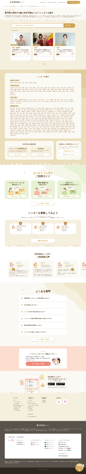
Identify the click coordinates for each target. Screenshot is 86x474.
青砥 (14, 108)
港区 (19, 87)
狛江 (37, 116)
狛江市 (36, 91)
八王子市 (36, 89)
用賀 (29, 131)
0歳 (29, 101)
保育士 (16, 99)
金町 (20, 113)
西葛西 (26, 125)
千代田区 (12, 87)
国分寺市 (24, 91)
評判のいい (12, 103)
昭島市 (59, 89)
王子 (54, 109)
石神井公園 (44, 118)
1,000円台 (71, 99)
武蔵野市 (44, 89)
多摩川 (47, 121)
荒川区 (11, 89)
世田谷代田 (56, 120)
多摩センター (52, 121)
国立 (24, 115)
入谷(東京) (12, 109)
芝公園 (23, 118)
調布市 (63, 89)
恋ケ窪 (16, 116)
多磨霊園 (67, 121)
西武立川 (47, 120)
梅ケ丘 (25, 109)
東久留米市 (49, 91)
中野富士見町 (55, 123)
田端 (44, 121)
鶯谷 (19, 109)
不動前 (45, 128)
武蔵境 (48, 130)
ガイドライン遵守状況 (53, 461)
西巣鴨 (42, 125)
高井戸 (21, 121)
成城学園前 (41, 120)
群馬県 (19, 82)
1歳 (32, 101)
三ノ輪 (34, 130)
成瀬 (73, 123)
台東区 (30, 87)
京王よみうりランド (56, 115)
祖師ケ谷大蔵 (13, 121)
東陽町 (26, 123)
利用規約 (10, 461)
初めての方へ (43, 2)
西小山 (39, 125)
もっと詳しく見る (45, 339)
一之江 (69, 108)
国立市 (28, 91)
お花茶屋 (70, 111)
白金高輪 (65, 131)
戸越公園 (38, 123)
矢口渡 (17, 131)
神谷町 (39, 113)
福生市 (32, 91)
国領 (27, 116)
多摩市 (59, 91)
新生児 (51, 101)
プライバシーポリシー (44, 461)
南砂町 (26, 130)
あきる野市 (72, 91)
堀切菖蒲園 (62, 128)
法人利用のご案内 (61, 2)
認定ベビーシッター (28, 99)
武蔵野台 (61, 130)
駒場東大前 (49, 116)
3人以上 (66, 99)
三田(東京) (19, 130)
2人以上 (61, 99)
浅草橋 (39, 108)
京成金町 (63, 115)
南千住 (30, 130)
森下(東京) (12, 131)
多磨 (63, 121)
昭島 (20, 108)
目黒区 (45, 87)
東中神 (66, 126)
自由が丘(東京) (28, 120)
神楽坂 (11, 113)
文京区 (26, 87)
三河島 (11, 130)
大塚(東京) (18, 111)
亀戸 (45, 113)
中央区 (16, 87)
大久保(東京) (67, 109)
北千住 (60, 113)
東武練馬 (22, 123)
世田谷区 (53, 87)
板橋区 (15, 89)
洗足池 (69, 120)
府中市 (56, 89)
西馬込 (67, 125)
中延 (60, 123)
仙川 (64, 120)
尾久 (46, 111)
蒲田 (23, 113)
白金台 (69, 131)
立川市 (39, 89)
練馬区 (19, 89)
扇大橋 (23, 133)
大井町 (62, 109)
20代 (62, 101)
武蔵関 (52, 130)
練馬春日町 (15, 126)
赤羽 (17, 108)
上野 (16, 109)
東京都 (30, 82)
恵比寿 (51, 109)
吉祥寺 (73, 113)
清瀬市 (44, 91)
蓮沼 (22, 126)
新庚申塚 (16, 133)
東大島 (48, 126)
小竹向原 (31, 116)
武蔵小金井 (38, 130)
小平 (35, 116)
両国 (36, 131)
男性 (55, 99)
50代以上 (71, 101)
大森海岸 (28, 111)
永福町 (37, 109)
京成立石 (12, 116)
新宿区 (23, 87)
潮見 (19, 118)
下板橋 (36, 118)
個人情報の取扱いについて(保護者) (33, 461)
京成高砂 (72, 115)
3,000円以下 (25, 101)
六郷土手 (40, 131)
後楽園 (20, 116)
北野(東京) (65, 113)
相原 (11, 108)
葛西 (15, 113)
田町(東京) (58, 121)
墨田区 (34, 87)
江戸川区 (31, 89)
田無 (41, 121)
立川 (32, 121)
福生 (42, 128)
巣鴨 (37, 120)
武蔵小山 (44, 130)
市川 (66, 108)
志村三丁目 (27, 118)
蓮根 (25, 126)
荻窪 (43, 111)
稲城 (72, 108)
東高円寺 (57, 126)
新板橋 (49, 118)
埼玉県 (23, 82)
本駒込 (67, 128)
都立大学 (46, 123)
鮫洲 (72, 116)
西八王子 (63, 125)
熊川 (27, 115)
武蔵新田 (56, 130)
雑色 (18, 121)
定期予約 (12, 99)
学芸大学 (49, 113)
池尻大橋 (48, 108)
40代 (68, 101)
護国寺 (54, 116)
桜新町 (65, 116)
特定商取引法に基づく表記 (9, 462)
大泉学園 (58, 109)
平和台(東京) (53, 128)
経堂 (14, 115)
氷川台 (40, 126)
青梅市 (52, 89)
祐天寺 (26, 131)
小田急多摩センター (52, 111)
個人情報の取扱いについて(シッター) (20, 461)
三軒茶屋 (16, 118)
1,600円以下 (12, 101)
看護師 (52, 99)
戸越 (30, 123)
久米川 (30, 115)
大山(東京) (33, 111)
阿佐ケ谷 (23, 108)
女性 (58, 99)
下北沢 (39, 118)
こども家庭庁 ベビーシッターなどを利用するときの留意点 (68, 461)
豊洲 (42, 123)
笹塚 (69, 116)
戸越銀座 (34, 123)
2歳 (34, 101)
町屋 (73, 128)
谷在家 (26, 133)
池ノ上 (52, 108)
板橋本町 (62, 108)
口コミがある (18, 103)
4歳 (39, 101)
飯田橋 (43, 108)
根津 (73, 125)
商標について (17, 462)
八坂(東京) (21, 131)
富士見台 (26, 128)
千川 (61, 120)
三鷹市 (48, 89)
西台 (51, 125)
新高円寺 (70, 118)
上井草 (26, 113)
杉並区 (65, 87)
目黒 (69, 130)
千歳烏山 (71, 121)
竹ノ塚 (28, 121)
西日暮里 (58, 125)
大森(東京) (23, 111)
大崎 (72, 109)
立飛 (38, 121)
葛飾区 (26, 89)
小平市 (11, 91)
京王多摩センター (42, 115)
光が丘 (37, 126)
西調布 (54, 125)
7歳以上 (47, 101)
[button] (36, 236)
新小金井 (12, 120)
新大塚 (62, 118)
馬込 (70, 128)
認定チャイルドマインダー (39, 99)
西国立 (30, 125)
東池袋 (44, 126)
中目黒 (67, 123)
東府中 (74, 126)
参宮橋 (11, 118)
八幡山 (28, 126)
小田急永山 (59, 111)
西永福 (11, 125)
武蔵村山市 (55, 91)
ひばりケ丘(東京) (13, 128)
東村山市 (20, 91)
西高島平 (47, 125)
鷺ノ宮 (61, 116)
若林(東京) (49, 131)
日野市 (15, 91)
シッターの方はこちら (74, 2)
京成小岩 (68, 115)
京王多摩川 (35, 115)
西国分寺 (35, 125)
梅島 (29, 109)
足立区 (23, 89)
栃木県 (15, 82)
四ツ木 (32, 131)
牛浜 (22, 109)
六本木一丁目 (55, 131)
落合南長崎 (65, 111)
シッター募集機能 (50, 217)
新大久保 (58, 118)
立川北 (35, 121)
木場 (11, 115)
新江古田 (53, 118)
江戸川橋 (42, 109)
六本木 (44, 131)
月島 (19, 123)
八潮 (19, 133)
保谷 (58, 128)
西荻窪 (23, 125)
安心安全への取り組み (52, 2)
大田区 (49, 87)
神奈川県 (35, 82)
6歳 (44, 101)
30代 (65, 101)
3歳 (37, 101)
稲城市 (63, 91)
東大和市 (40, 91)
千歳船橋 (12, 123)
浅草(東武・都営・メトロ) (31, 108)
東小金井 (62, 126)
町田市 (67, 89)
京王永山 (49, 115)
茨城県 (11, 82)
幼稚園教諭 (21, 99)
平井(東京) (20, 128)
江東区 (38, 87)
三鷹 (23, 130)
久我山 (17, 115)
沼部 (71, 125)
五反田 (57, 116)
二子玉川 (30, 128)
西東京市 (12, 92)
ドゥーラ (48, 99)
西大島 (19, 125)
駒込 (40, 116)
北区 (72, 87)
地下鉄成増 (33, 109)
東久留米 (53, 126)
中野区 (61, 87)
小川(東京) (39, 111)
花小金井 (33, 126)
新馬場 (23, 120)
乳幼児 (55, 101)
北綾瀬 (53, 113)
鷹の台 (24, 121)
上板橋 (30, 113)
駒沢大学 (44, 116)
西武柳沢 (51, 120)
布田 (34, 128)
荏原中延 (47, 109)
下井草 (32, 118)
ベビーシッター (39, 15)
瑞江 (15, 130)
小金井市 (71, 89)
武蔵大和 (65, 130)
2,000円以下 (19, 101)
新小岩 (66, 118)
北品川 (57, 113)
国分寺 (23, 116)
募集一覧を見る (45, 241)
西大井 (15, 125)
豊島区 (69, 87)
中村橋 (63, 123)
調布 (16, 123)
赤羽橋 (73, 131)
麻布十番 (60, 131)
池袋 (55, 108)
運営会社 (6, 461)
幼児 (59, 101)
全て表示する (13, 94)
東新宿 (11, 133)
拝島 (19, 126)
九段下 (21, 115)
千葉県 (26, 82)
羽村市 (67, 91)
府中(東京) (38, 128)
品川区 (41, 87)
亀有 (42, 113)
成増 (71, 123)
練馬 (11, 126)
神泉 (19, 120)
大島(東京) (12, 111)
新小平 (16, 120)
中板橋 (50, 123)
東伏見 (70, 126)
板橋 (58, 108)
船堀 (49, 128)
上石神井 (35, 113)
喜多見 (70, 113)
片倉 (18, 113)
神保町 (34, 120)
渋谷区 (57, 87)
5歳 (41, 101)
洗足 (66, 120)
